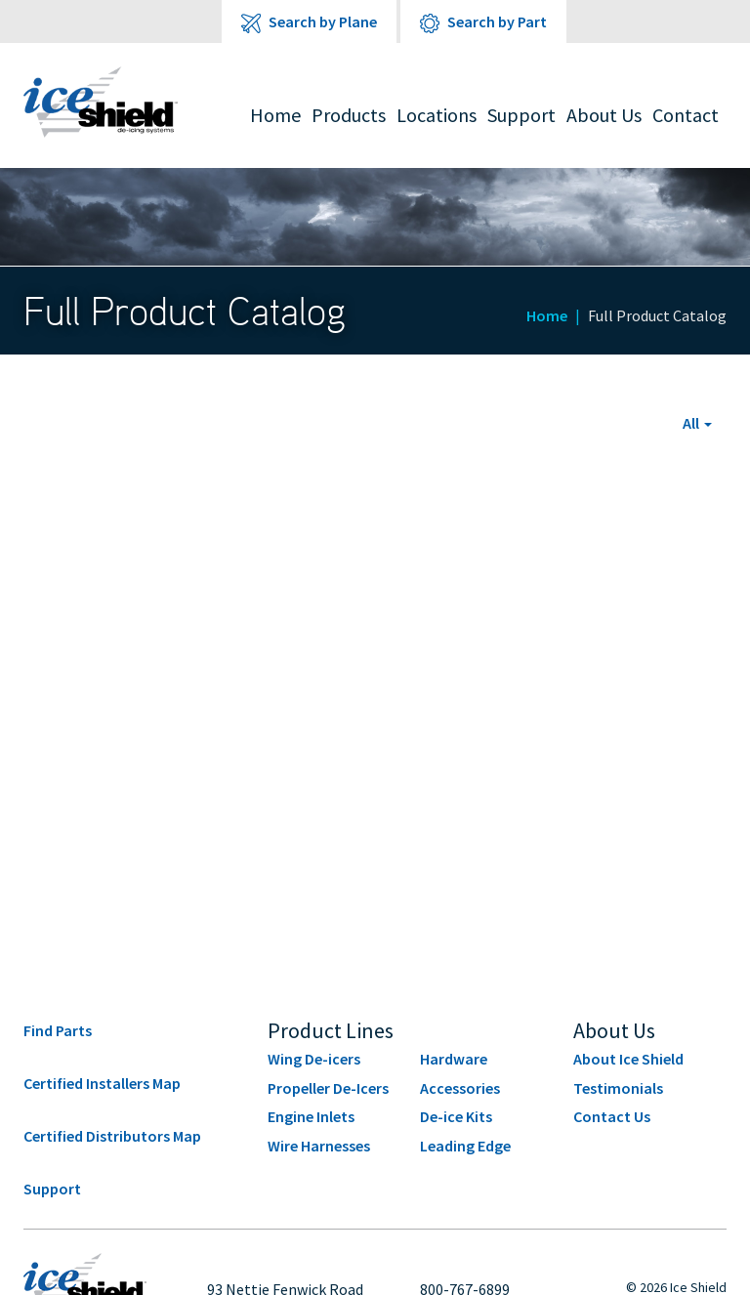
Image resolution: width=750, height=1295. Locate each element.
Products (349, 115)
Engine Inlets (311, 1116)
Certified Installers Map (102, 1083)
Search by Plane (309, 22)
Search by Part (483, 22)
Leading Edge (465, 1145)
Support (521, 115)
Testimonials (618, 1088)
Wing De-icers (314, 1058)
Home (275, 115)
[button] (697, 422)
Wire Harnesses (319, 1145)
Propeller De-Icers (328, 1088)
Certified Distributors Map (112, 1136)
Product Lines (331, 1030)
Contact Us (611, 1116)
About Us (604, 115)
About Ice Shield (628, 1058)
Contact (685, 115)
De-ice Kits (456, 1116)
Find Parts (57, 1030)
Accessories (460, 1088)
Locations (436, 115)
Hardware (453, 1058)
